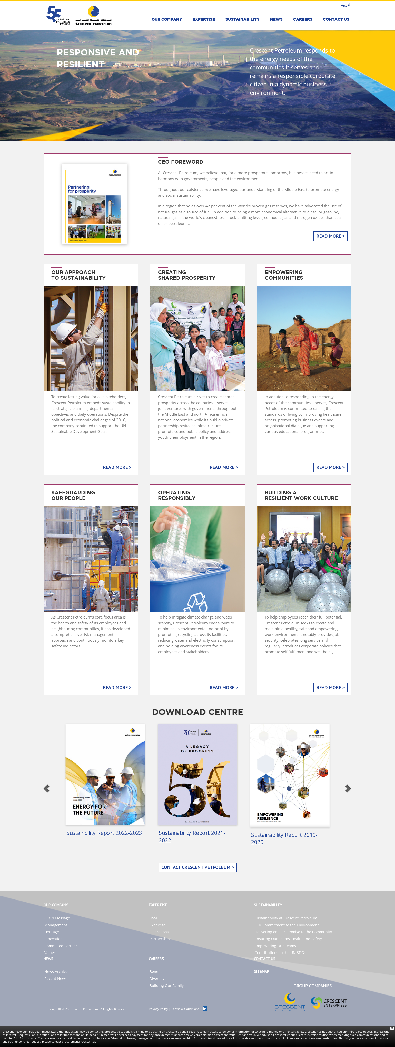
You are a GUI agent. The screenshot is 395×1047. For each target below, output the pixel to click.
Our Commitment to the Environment (287, 925)
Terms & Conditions (185, 1009)
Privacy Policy (158, 1009)
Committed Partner (60, 945)
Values (50, 952)
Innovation (53, 938)
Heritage (51, 931)
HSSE (154, 918)
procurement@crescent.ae (79, 1041)
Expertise (157, 925)
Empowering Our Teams (275, 945)
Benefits (156, 971)
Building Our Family (167, 985)
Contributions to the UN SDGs (280, 952)
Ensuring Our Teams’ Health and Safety (288, 938)
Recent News (55, 978)
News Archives (57, 971)
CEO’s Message (57, 918)
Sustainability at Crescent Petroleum (286, 918)
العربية (346, 4)
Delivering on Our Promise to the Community (293, 931)
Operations (159, 931)
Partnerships (161, 938)
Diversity (157, 978)
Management (55, 925)
